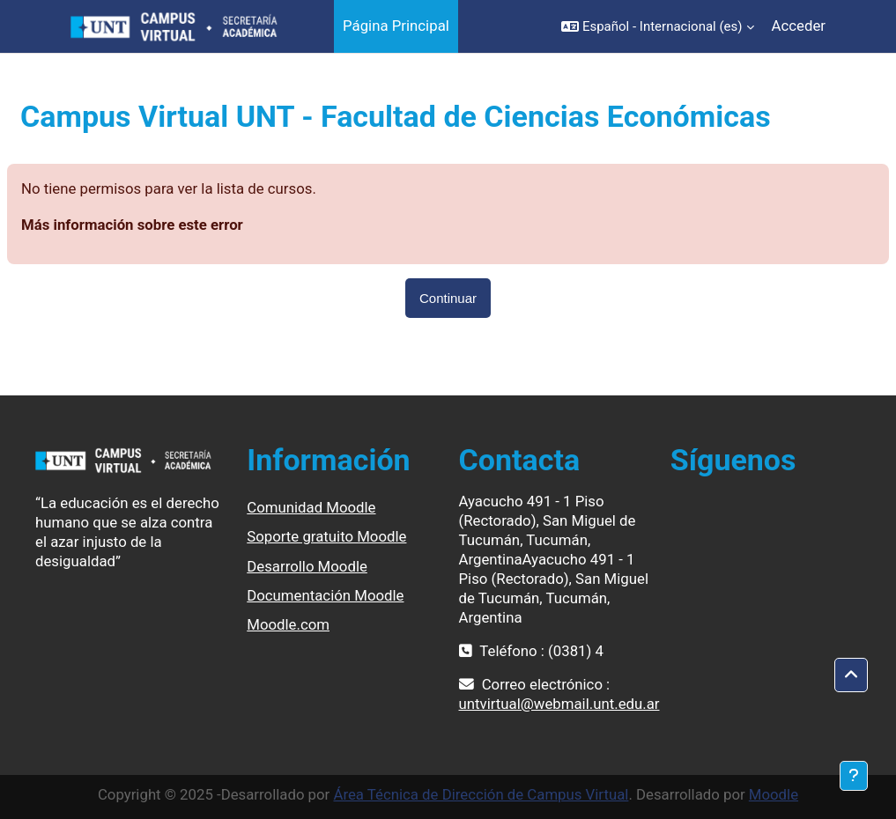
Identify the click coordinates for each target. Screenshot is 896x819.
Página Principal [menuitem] (396, 25)
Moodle (773, 794)
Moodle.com (288, 624)
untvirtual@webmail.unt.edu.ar (559, 703)
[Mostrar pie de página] (854, 776)
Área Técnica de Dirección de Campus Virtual (480, 794)
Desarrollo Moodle (307, 566)
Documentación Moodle (325, 595)
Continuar (448, 298)
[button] (658, 26)
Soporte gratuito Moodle (326, 536)
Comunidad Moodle (311, 507)
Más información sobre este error (132, 224)
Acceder (799, 25)
